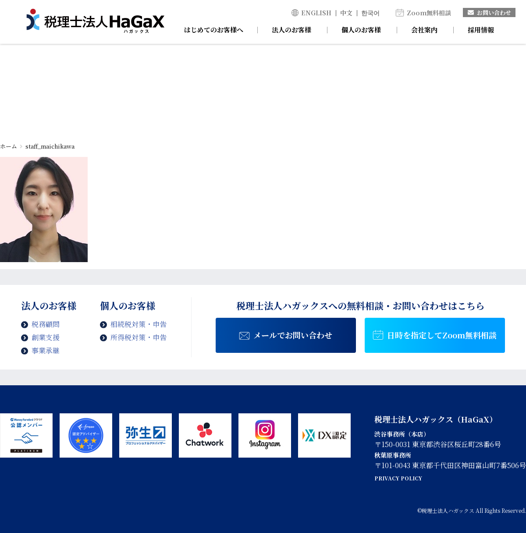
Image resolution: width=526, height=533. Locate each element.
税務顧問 (46, 324)
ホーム (8, 146)
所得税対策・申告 (138, 337)
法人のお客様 (291, 29)
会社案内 (424, 29)
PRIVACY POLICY (398, 478)
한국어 (370, 12)
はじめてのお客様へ (213, 29)
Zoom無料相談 (429, 12)
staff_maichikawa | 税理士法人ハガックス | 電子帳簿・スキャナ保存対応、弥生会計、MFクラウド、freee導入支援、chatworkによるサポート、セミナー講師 (95, 22)
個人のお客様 (361, 29)
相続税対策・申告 (138, 324)
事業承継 (46, 350)
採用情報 (481, 29)
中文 (346, 12)
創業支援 (46, 337)
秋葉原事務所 (392, 455)
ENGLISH (316, 12)
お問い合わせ (489, 12)
